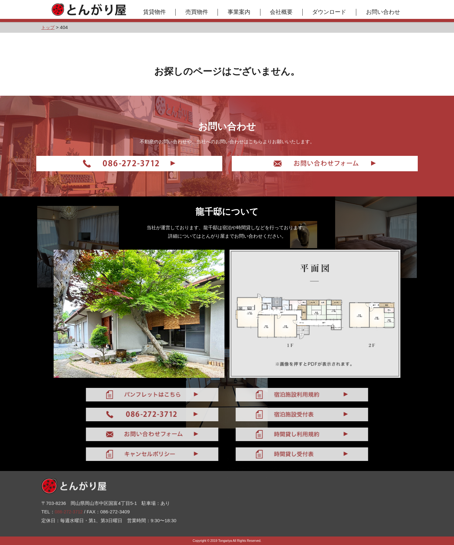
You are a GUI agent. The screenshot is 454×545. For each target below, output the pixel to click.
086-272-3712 (69, 499)
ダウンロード (332, 12)
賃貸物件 (156, 12)
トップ (236, 469)
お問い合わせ (385, 12)
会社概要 (283, 12)
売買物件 (199, 12)
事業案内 (241, 12)
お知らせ (239, 507)
